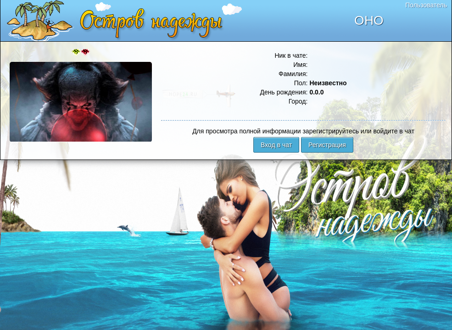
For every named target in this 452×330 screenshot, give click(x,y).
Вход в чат (276, 144)
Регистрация (327, 144)
